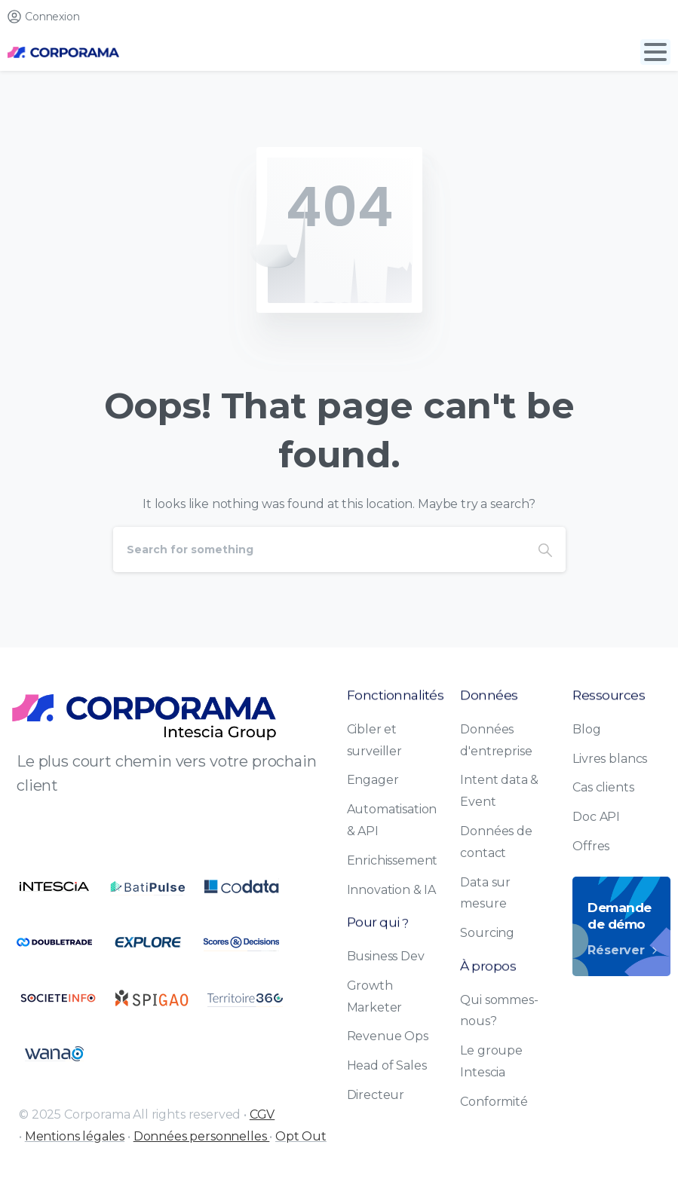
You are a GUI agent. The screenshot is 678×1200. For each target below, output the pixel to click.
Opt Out (301, 1136)
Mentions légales (74, 1136)
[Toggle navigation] (655, 52)
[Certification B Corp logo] (54, 886)
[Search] (319, 549)
